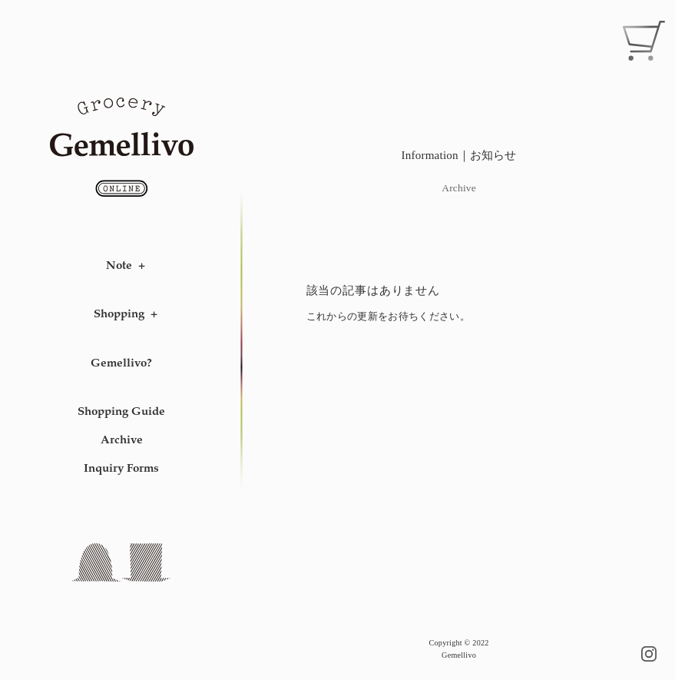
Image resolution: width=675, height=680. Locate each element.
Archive (122, 439)
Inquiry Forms (121, 467)
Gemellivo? (121, 362)
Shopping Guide (121, 410)
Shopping (119, 313)
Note (119, 264)
